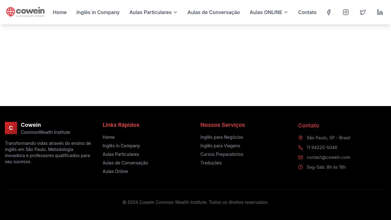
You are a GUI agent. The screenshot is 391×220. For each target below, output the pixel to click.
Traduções (211, 163)
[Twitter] (363, 12)
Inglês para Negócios (221, 138)
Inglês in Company (121, 145)
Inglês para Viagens (220, 146)
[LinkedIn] (380, 12)
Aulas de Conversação (125, 163)
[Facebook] (329, 12)
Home (109, 137)
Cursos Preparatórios (221, 155)
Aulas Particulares (121, 154)
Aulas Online (115, 171)
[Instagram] (346, 12)
